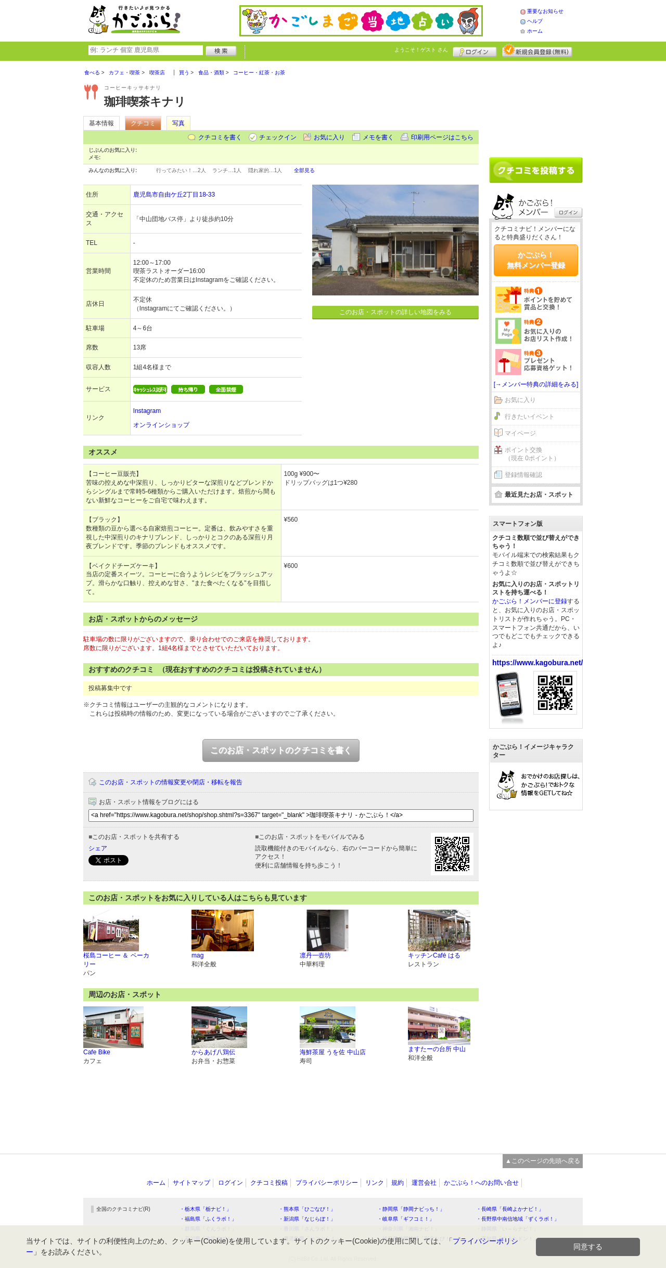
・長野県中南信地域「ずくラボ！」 (517, 1219)
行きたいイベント (530, 416)
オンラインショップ (161, 425)
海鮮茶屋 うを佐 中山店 (333, 1052)
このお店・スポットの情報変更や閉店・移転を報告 (170, 782)
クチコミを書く (220, 137)
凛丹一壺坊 (315, 955)
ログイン (475, 50)
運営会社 (424, 1182)
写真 (178, 123)
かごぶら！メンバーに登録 (529, 601)
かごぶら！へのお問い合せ (481, 1182)
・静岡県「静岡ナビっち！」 (411, 1209)
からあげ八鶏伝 (213, 1052)
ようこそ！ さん (421, 50)
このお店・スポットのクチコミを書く (281, 750)
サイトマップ (191, 1182)
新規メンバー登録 (537, 50)
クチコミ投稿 (269, 1182)
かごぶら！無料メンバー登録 (536, 260)
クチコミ (143, 123)
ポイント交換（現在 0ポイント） (532, 454)
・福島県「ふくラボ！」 (208, 1219)
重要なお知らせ (545, 11)
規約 (397, 1182)
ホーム (535, 31)
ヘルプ (535, 21)
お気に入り (329, 137)
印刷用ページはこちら (442, 137)
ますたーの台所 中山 (437, 1049)
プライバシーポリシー (327, 1182)
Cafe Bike (96, 1052)
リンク (374, 1182)
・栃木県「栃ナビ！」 (206, 1209)
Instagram (147, 411)
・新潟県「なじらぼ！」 (307, 1219)
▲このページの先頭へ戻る (542, 1161)
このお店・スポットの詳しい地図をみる (395, 312)
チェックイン (278, 137)
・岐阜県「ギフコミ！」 (405, 1219)
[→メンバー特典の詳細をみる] (536, 384)
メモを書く (378, 137)
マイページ (520, 433)
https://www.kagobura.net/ (537, 662)
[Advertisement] (536, 105)
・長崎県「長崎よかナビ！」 (510, 1209)
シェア (97, 848)
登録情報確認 (523, 474)
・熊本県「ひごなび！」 (307, 1209)
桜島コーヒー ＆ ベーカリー (116, 960)
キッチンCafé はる (434, 955)
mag (197, 955)
